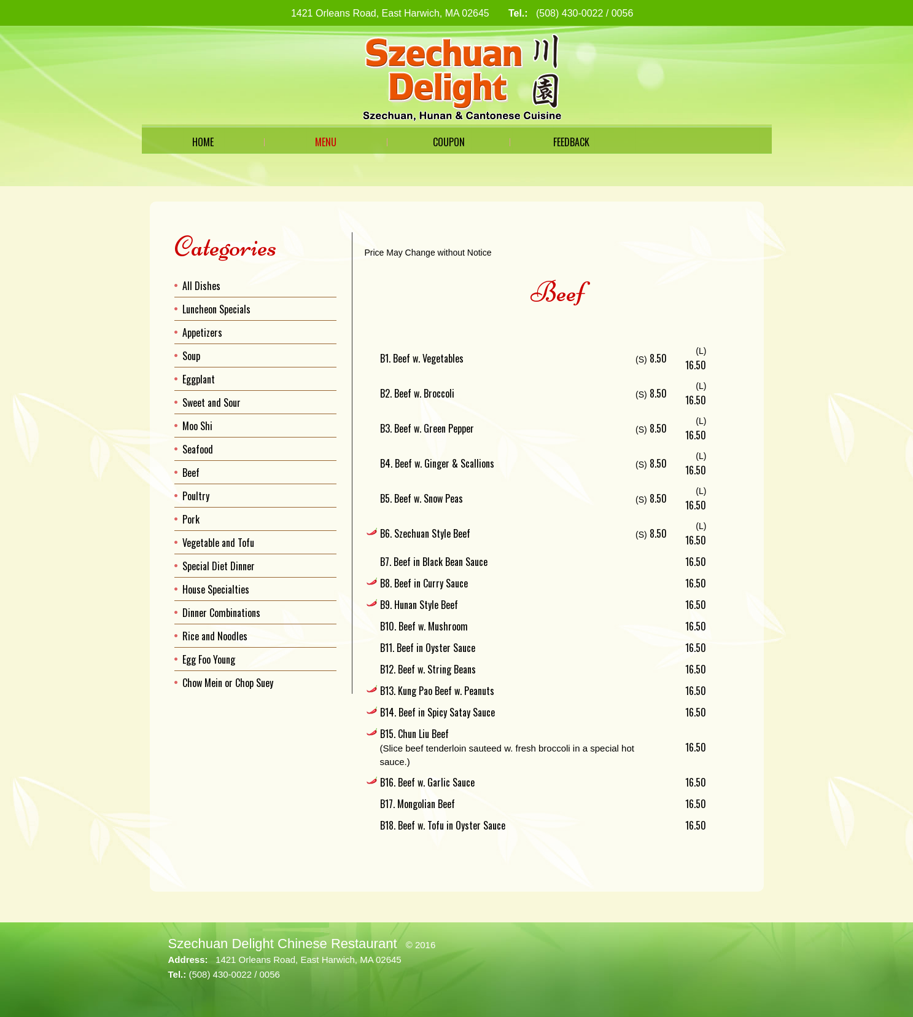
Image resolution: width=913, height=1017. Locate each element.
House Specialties (215, 589)
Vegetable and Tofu (218, 542)
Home (203, 142)
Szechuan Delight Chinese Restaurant (282, 943)
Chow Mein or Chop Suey (227, 682)
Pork (191, 519)
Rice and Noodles (214, 636)
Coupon (449, 142)
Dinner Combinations (221, 612)
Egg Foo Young (208, 659)
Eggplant (198, 379)
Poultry (195, 496)
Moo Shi (197, 425)
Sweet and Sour (211, 402)
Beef (191, 472)
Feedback (571, 142)
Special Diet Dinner (218, 566)
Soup (191, 355)
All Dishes (201, 285)
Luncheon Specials (216, 309)
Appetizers (202, 332)
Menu (325, 142)
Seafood (197, 449)
